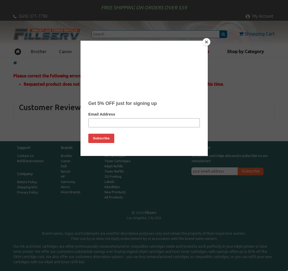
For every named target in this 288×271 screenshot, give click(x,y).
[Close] (206, 42)
